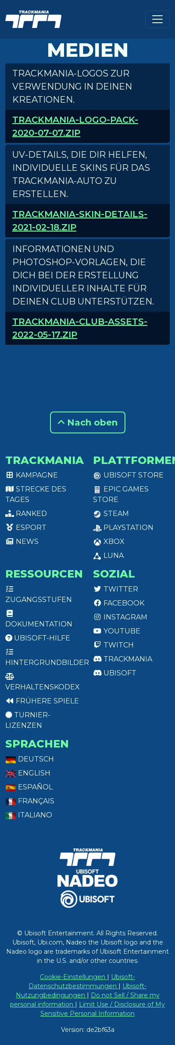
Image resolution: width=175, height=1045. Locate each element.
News (22, 541)
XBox (109, 541)
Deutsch (29, 759)
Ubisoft (114, 673)
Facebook (118, 603)
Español (29, 787)
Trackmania (122, 659)
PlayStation (123, 527)
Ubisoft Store (128, 475)
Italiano (28, 815)
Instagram (120, 617)
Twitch (113, 645)
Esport (25, 527)
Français (29, 801)
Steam (111, 513)
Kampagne (31, 475)
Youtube (116, 631)
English (27, 773)
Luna (108, 555)
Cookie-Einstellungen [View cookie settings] (73, 977)
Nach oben (88, 422)
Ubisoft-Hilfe (37, 638)
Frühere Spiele (42, 701)
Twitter (115, 589)
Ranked (26, 513)
